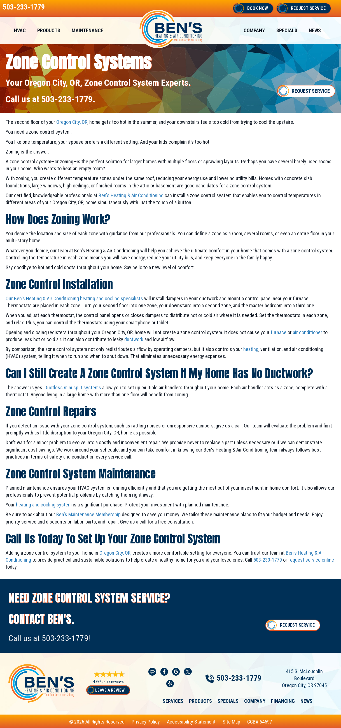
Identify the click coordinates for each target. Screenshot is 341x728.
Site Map (231, 722)
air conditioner (307, 332)
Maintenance (87, 30)
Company (254, 30)
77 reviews (115, 681)
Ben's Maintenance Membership (88, 514)
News (315, 30)
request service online (311, 560)
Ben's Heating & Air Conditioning (131, 195)
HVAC (20, 30)
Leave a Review (110, 690)
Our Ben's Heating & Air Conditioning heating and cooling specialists (74, 298)
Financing (283, 701)
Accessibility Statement (191, 722)
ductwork (133, 339)
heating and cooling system (44, 505)
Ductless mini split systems (73, 387)
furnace (278, 332)
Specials (286, 30)
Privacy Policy (146, 722)
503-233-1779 (24, 7)
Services (173, 701)
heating (250, 349)
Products (48, 30)
